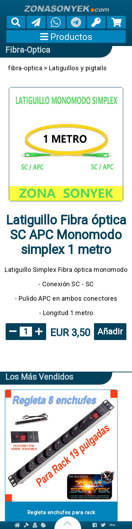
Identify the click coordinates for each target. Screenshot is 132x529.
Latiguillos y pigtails (78, 68)
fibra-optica (27, 50)
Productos (66, 37)
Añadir (110, 332)
